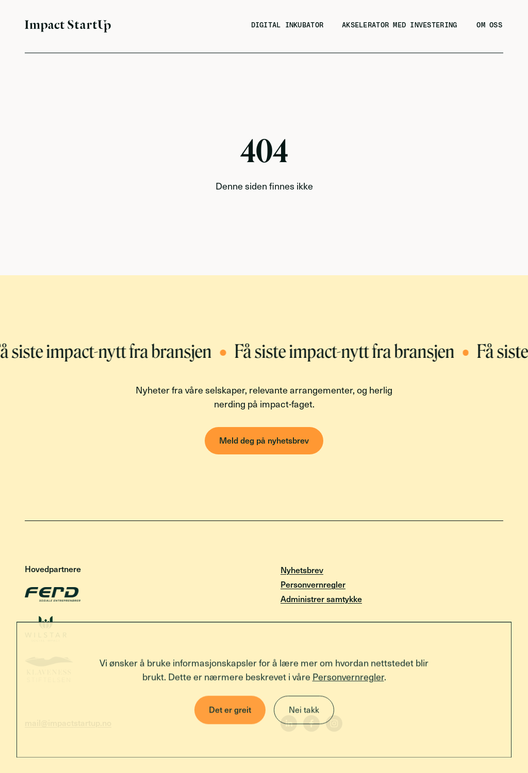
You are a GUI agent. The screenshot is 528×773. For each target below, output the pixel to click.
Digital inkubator (287, 25)
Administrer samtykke (321, 598)
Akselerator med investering (399, 25)
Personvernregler (348, 678)
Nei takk (304, 710)
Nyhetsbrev (301, 569)
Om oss (489, 25)
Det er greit (230, 710)
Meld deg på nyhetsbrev (264, 440)
